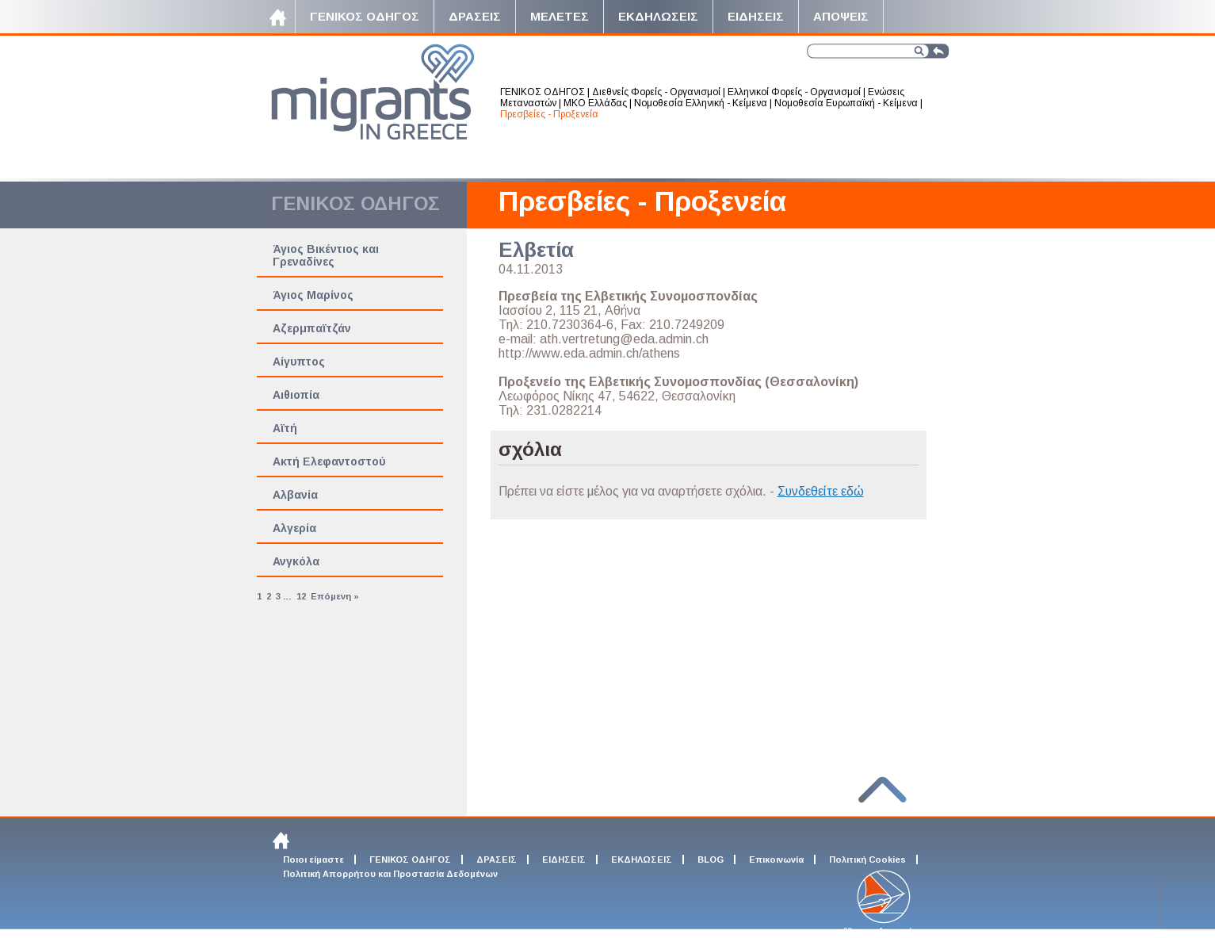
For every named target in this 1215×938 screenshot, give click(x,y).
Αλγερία (294, 528)
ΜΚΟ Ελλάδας (595, 103)
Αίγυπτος (299, 361)
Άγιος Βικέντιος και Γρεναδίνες (326, 255)
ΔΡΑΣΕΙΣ (496, 859)
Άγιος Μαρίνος (313, 295)
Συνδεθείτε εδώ (821, 491)
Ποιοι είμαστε (313, 859)
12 (301, 596)
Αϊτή (285, 428)
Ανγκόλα (296, 561)
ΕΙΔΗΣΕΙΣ (564, 859)
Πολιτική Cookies (867, 859)
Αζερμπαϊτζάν (312, 328)
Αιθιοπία (296, 395)
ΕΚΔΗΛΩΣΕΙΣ (641, 859)
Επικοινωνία (776, 859)
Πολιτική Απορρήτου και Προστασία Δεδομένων (390, 874)
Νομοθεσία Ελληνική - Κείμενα (700, 103)
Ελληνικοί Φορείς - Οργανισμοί (794, 92)
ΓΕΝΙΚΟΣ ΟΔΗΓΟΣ (542, 92)
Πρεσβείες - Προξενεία (549, 114)
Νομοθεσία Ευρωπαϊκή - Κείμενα (846, 103)
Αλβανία (295, 494)
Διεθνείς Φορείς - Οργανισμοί (656, 92)
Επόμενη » (335, 596)
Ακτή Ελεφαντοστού (329, 461)
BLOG (710, 859)
